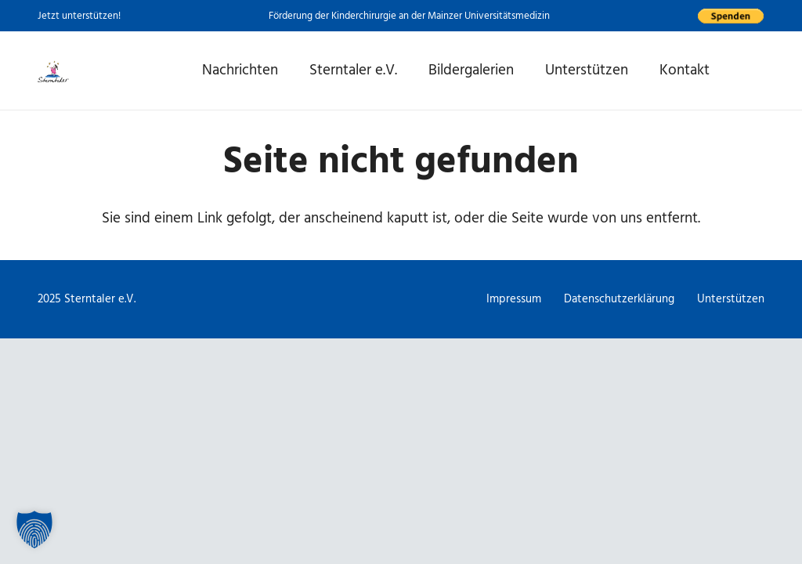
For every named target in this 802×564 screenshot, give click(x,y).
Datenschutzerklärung (619, 299)
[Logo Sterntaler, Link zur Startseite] (53, 70)
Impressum (513, 299)
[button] (34, 529)
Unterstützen (730, 299)
